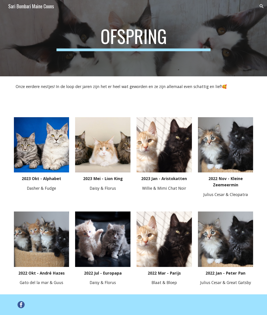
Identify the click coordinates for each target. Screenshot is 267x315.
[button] (261, 6)
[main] (133, 38)
